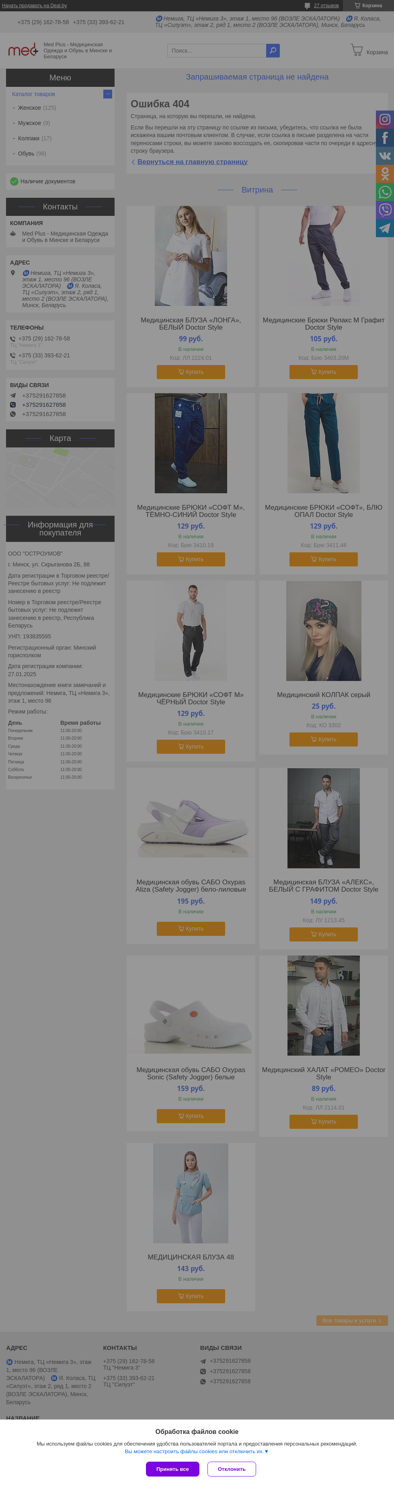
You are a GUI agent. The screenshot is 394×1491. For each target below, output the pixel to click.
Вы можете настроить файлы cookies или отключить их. (194, 1451)
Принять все (172, 1469)
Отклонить (232, 1469)
